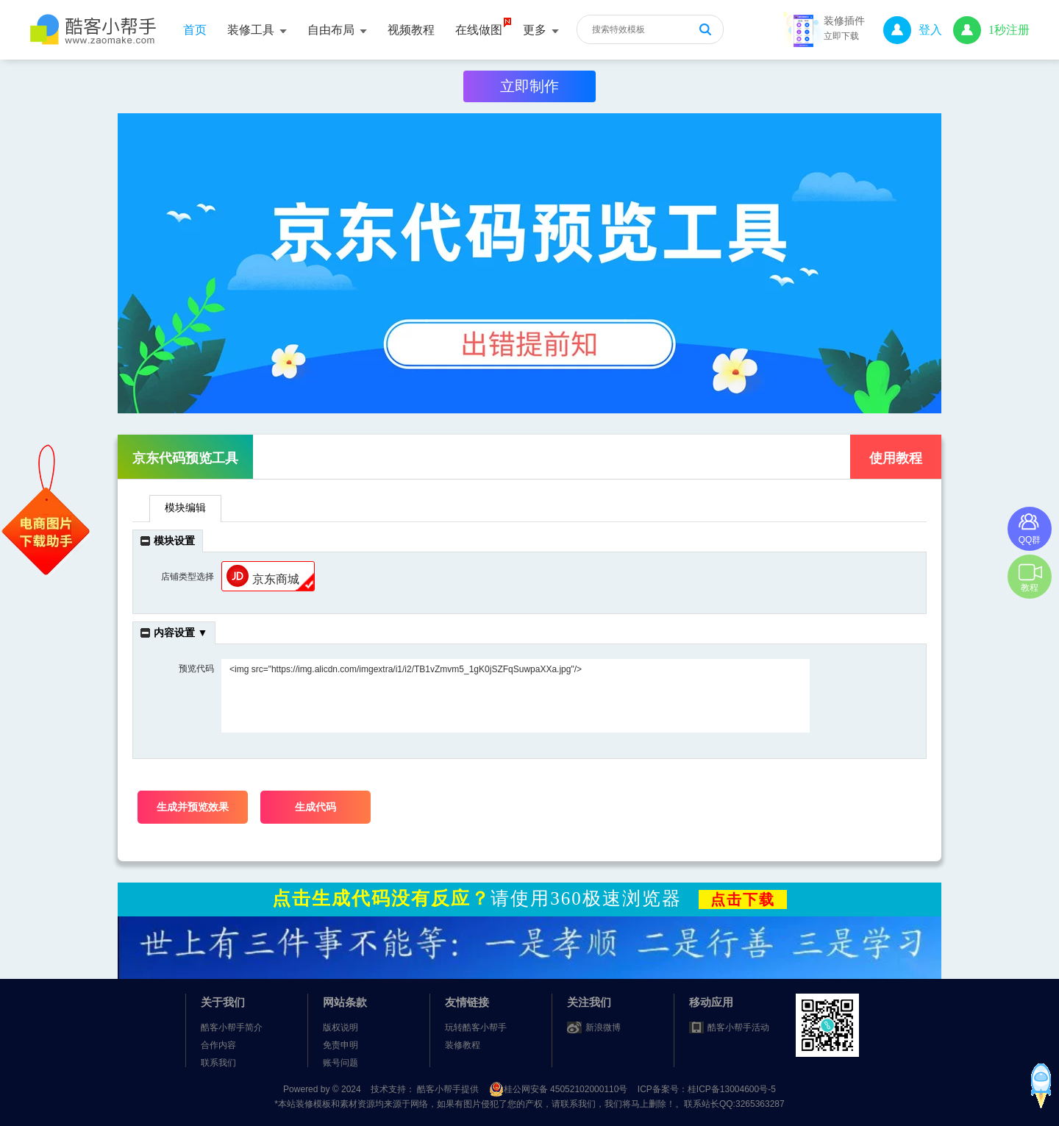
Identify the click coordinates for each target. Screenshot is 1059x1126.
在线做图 (478, 30)
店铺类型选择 (187, 576)
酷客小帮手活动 (738, 1027)
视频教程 (411, 30)
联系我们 (218, 1063)
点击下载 (742, 899)
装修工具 (257, 30)
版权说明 (340, 1027)
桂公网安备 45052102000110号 (559, 1089)
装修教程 (462, 1045)
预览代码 (196, 668)
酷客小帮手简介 (232, 1027)
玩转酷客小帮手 (476, 1027)
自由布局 (337, 30)
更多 (541, 30)
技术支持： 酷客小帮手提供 (426, 1089)
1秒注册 (991, 30)
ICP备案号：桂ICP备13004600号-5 (707, 1089)
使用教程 (895, 458)
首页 (195, 30)
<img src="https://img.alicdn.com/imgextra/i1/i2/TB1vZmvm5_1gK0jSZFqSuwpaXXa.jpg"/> (515, 696)
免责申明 (340, 1045)
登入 (912, 30)
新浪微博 (603, 1027)
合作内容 (218, 1045)
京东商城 (263, 576)
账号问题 (340, 1063)
